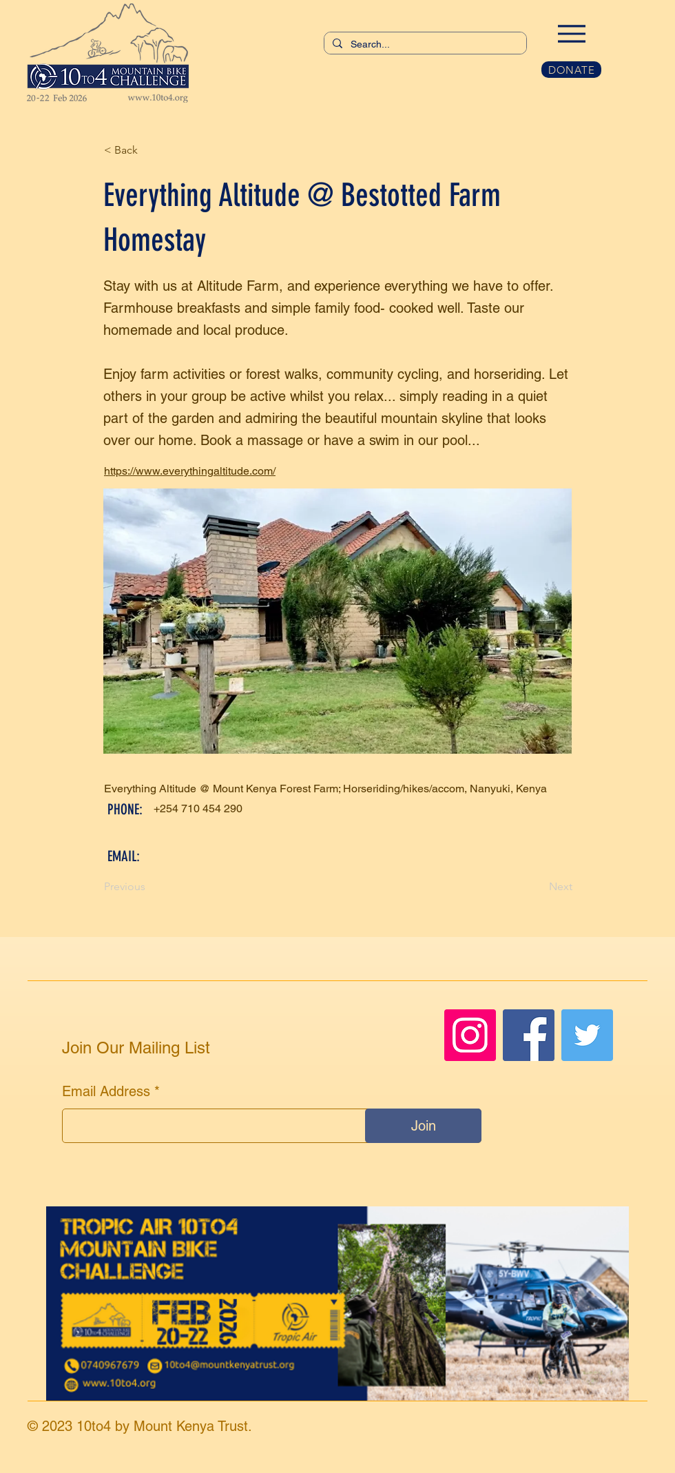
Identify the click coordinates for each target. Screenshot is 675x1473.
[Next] (537, 887)
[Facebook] (528, 1035)
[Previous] (149, 887)
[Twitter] (587, 1035)
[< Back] (149, 150)
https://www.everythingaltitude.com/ (190, 470)
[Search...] (424, 44)
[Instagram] (470, 1035)
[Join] (423, 1126)
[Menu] (571, 33)
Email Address (106, 1091)
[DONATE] (571, 69)
